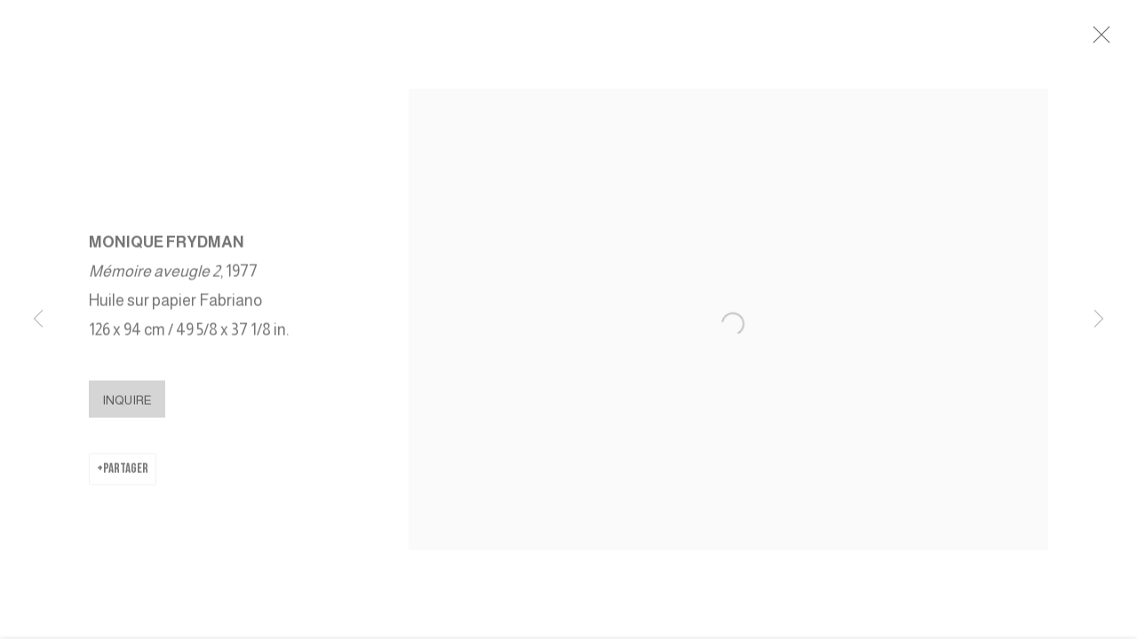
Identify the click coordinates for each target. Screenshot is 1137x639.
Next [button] (1099, 319)
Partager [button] (125, 477)
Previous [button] (38, 319)
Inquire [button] (127, 408)
